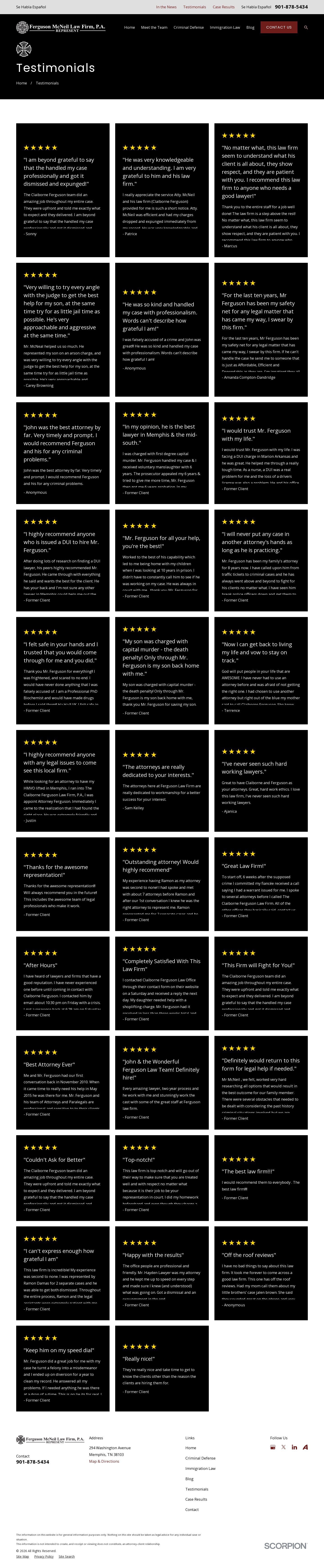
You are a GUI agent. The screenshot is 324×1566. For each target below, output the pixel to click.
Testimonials (194, 6)
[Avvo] (305, 1447)
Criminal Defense (200, 1458)
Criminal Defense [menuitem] (189, 27)
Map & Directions (104, 1461)
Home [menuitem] (129, 27)
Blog (189, 1478)
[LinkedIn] (294, 1447)
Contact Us (279, 27)
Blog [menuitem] (250, 27)
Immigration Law (200, 1468)
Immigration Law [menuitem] (225, 27)
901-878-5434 (291, 7)
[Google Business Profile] (272, 1447)
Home (190, 1447)
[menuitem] (22, 1556)
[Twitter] (283, 1447)
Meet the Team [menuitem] (154, 27)
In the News (166, 6)
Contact (192, 1509)
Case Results (224, 6)
